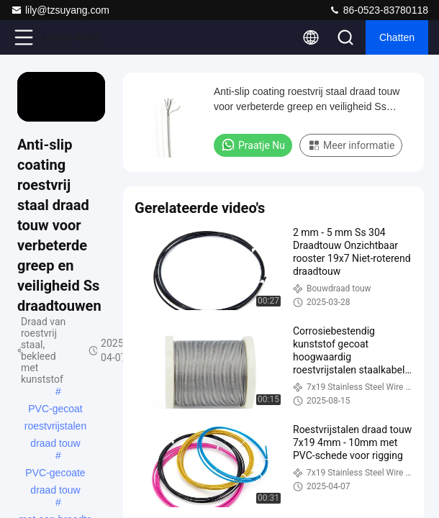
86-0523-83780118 (378, 10)
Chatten (397, 37)
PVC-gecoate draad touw (55, 474)
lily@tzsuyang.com (60, 10)
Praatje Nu (253, 144)
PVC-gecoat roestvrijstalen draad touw (55, 410)
